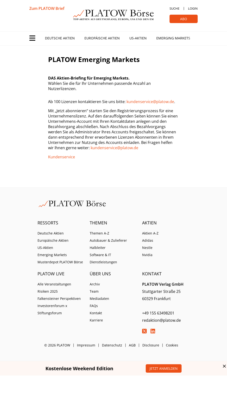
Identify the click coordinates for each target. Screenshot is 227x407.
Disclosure (150, 345)
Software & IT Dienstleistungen (103, 258)
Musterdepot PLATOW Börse (60, 262)
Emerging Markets (173, 38)
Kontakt (96, 313)
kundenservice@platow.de (150, 101)
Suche (174, 8)
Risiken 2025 (48, 291)
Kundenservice (61, 157)
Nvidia (147, 255)
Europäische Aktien (102, 38)
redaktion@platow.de (161, 320)
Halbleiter (98, 247)
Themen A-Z (99, 233)
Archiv (95, 284)
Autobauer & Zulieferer (108, 240)
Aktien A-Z (150, 233)
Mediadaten (99, 298)
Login (193, 8)
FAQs (94, 305)
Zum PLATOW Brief (46, 8)
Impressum (86, 345)
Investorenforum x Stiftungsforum (52, 309)
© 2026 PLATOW (57, 345)
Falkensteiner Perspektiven (59, 298)
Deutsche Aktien (60, 38)
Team (94, 291)
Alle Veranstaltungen (54, 284)
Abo (183, 19)
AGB (132, 345)
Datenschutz (112, 345)
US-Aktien (138, 38)
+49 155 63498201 (158, 313)
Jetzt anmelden (164, 368)
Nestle (147, 247)
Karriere (96, 320)
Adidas (147, 240)
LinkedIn (153, 331)
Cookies (172, 345)
